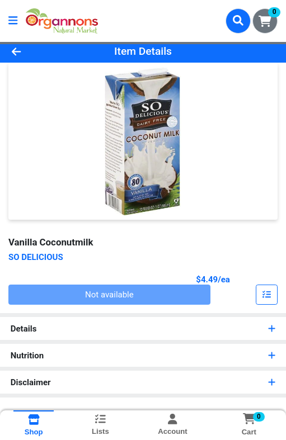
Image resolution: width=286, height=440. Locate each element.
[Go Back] (42, 52)
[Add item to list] (267, 295)
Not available (109, 295)
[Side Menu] (12, 21)
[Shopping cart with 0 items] (265, 21)
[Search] (238, 21)
